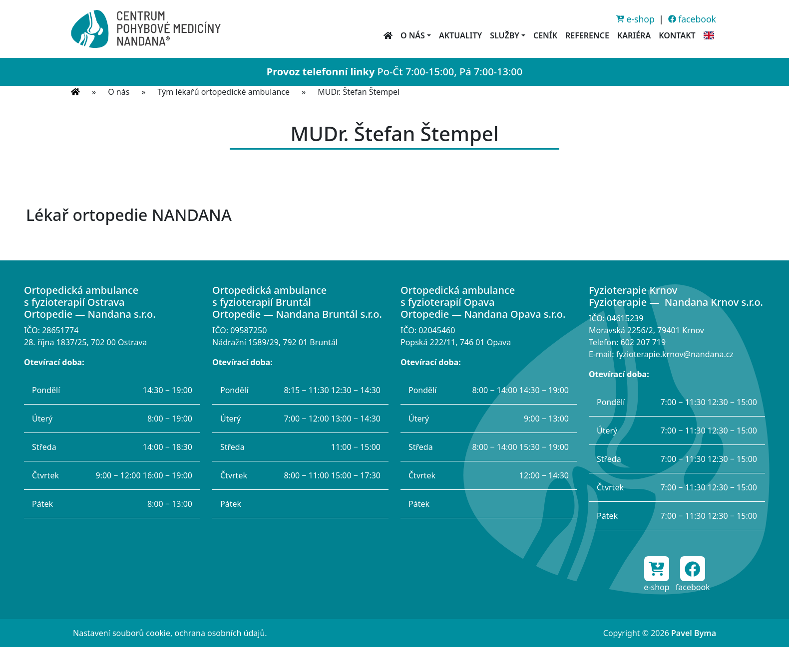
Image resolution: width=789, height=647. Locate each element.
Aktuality (460, 35)
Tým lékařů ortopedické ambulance (224, 91)
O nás (118, 91)
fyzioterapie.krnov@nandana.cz (675, 354)
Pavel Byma (693, 633)
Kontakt (677, 35)
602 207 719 (643, 342)
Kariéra (634, 35)
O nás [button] (412, 35)
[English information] (709, 35)
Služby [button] (504, 35)
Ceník (545, 35)
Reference (587, 35)
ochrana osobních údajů (219, 633)
